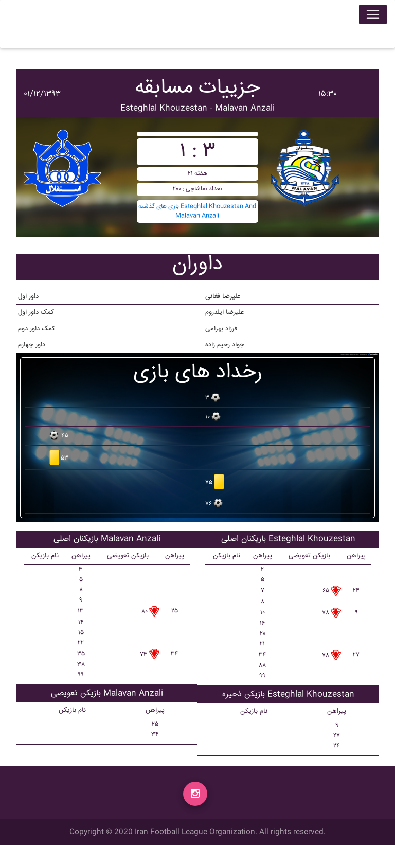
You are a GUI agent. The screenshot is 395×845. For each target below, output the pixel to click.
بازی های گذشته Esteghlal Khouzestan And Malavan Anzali (197, 211)
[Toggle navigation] (373, 16)
